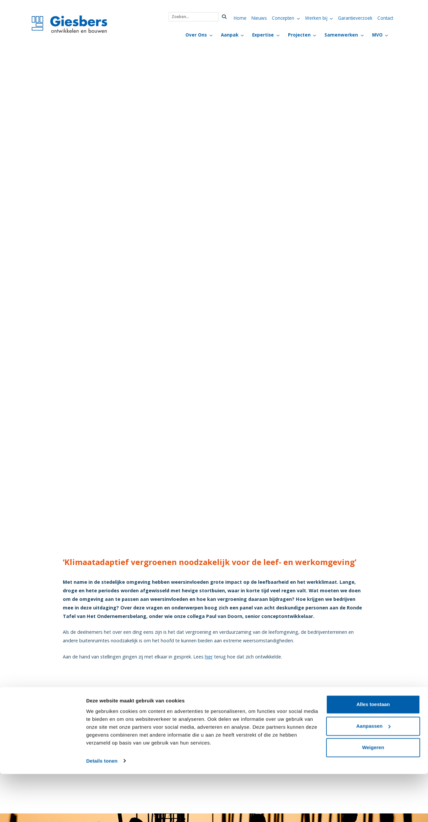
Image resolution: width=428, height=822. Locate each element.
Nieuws (259, 18)
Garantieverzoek (355, 18)
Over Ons (196, 35)
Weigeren (373, 796)
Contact (385, 18)
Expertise (263, 35)
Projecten (299, 35)
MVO (377, 35)
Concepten (283, 18)
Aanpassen (373, 774)
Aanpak (229, 35)
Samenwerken (341, 35)
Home (240, 18)
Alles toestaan (373, 753)
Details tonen (101, 809)
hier (209, 657)
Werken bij (316, 18)
